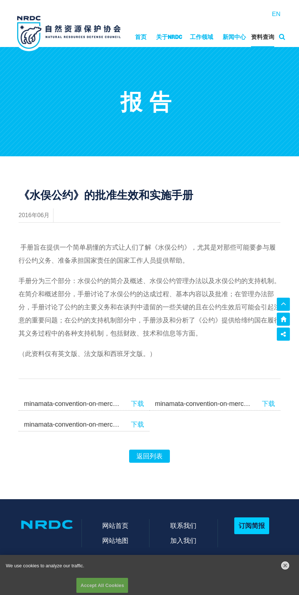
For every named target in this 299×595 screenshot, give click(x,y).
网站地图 (115, 540)
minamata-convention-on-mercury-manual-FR (203, 403)
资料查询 (262, 37)
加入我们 (183, 540)
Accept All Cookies (102, 587)
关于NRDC (169, 37)
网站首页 (115, 525)
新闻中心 (234, 37)
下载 (137, 403)
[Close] (285, 567)
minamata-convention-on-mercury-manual (72, 403)
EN (276, 14)
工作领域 (201, 37)
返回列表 (149, 456)
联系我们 (183, 525)
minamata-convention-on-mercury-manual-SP (72, 424)
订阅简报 (252, 525)
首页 (141, 37)
